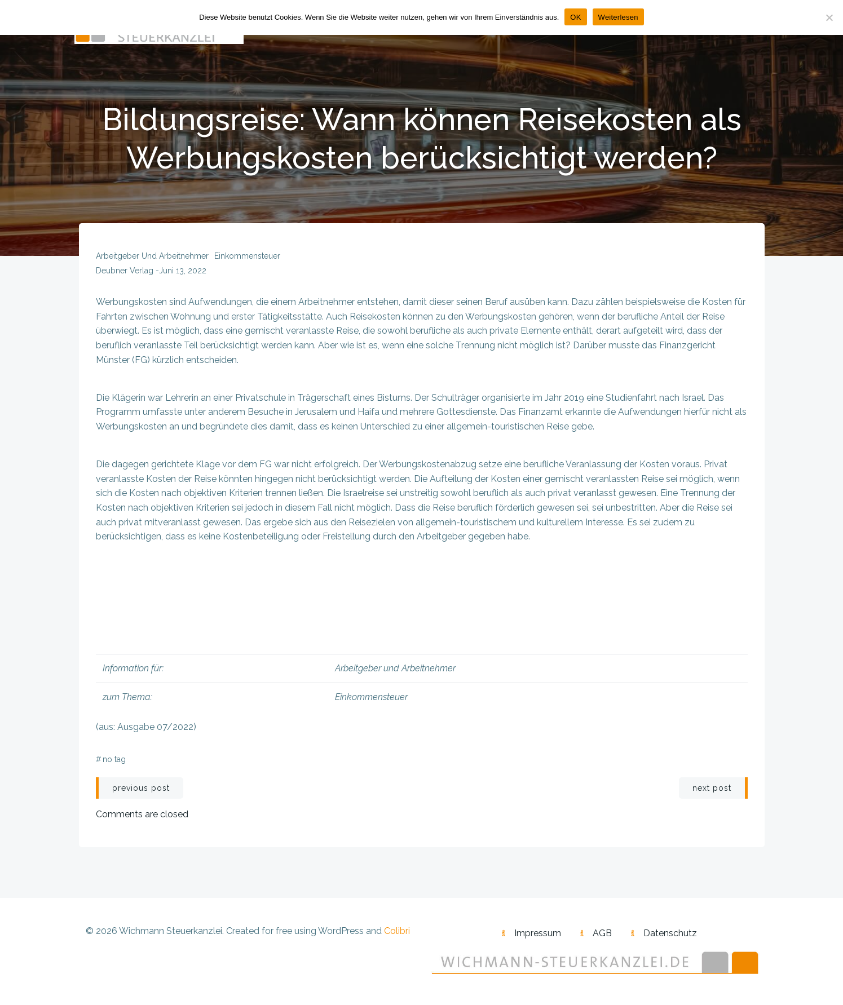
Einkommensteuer (247, 255)
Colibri (397, 931)
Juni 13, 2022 (182, 270)
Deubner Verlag (124, 270)
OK (575, 17)
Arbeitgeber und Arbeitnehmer (152, 255)
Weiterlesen (618, 17)
